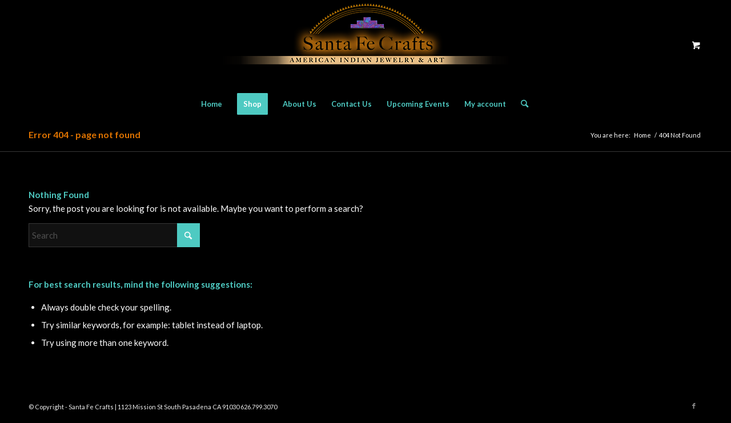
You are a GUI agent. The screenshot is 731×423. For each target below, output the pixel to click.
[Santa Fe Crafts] (365, 45)
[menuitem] (212, 104)
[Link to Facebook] (693, 405)
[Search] (520, 104)
